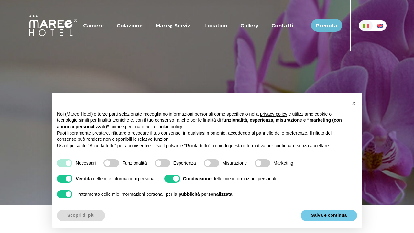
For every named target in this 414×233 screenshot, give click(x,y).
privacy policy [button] (273, 113)
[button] (354, 103)
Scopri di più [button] (81, 215)
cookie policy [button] (169, 126)
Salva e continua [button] (329, 215)
